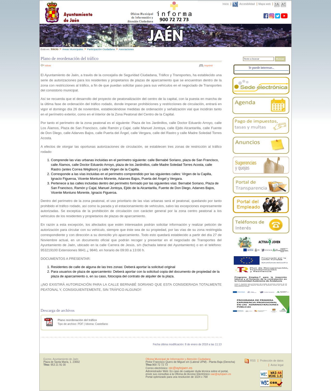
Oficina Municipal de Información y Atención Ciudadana (178, 359)
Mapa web (264, 4)
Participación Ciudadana (101, 49)
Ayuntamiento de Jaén (91, 7)
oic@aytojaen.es (180, 368)
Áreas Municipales (72, 49)
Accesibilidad (247, 4)
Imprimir (208, 65)
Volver (47, 65)
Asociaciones (126, 49)
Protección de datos (271, 360)
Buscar (280, 59)
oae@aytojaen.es (220, 374)
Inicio (226, 4)
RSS (252, 360)
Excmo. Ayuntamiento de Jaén (60, 359)
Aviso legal (277, 365)
